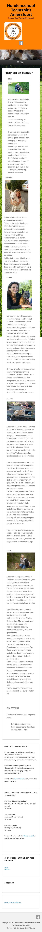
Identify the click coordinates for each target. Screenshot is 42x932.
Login (6, 867)
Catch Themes (30, 928)
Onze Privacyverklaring (12, 902)
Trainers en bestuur (19, 72)
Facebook (21, 43)
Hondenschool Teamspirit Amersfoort (21, 10)
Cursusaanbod (19, 779)
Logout (6, 869)
